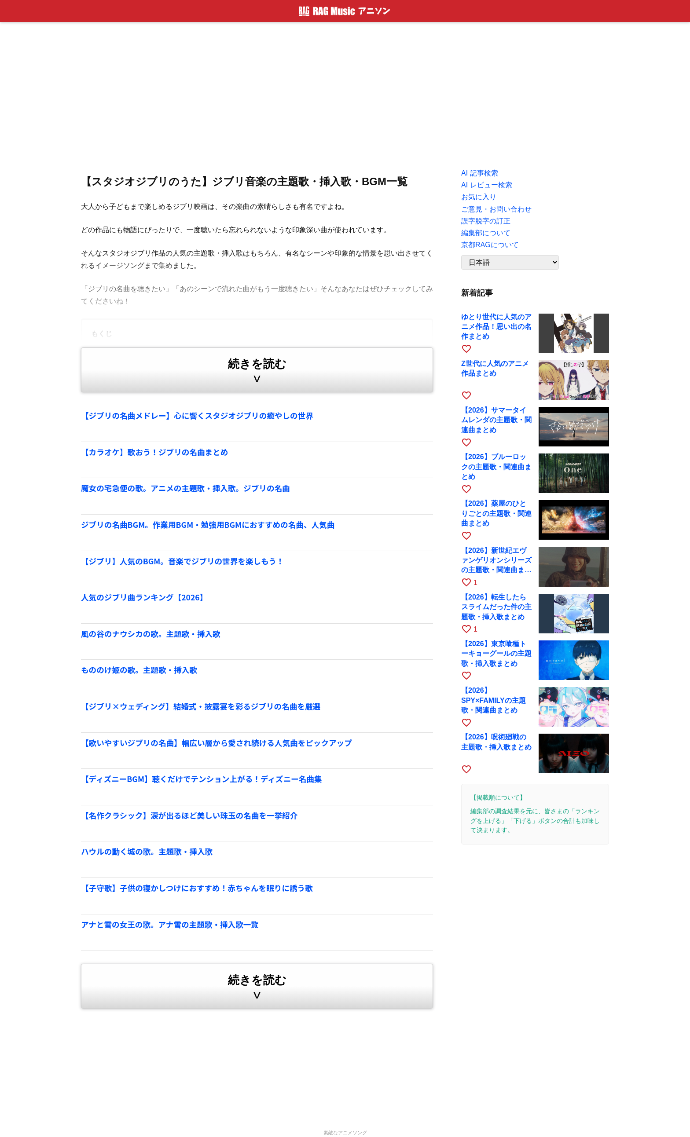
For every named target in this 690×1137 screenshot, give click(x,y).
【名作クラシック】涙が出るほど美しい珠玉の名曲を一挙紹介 (189, 815)
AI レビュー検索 (486, 185)
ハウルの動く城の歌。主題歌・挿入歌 (147, 851)
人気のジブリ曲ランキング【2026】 (144, 597)
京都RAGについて (490, 245)
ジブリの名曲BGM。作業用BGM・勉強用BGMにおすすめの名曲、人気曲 (207, 524)
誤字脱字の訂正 (485, 221)
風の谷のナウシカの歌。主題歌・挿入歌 (150, 633)
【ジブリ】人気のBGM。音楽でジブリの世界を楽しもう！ (182, 561)
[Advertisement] (345, 92)
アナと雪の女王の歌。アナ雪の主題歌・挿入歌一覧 (170, 924)
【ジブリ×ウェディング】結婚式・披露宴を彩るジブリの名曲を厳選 (200, 706)
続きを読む (257, 372)
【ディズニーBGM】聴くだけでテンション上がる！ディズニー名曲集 (201, 778)
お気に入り (478, 197)
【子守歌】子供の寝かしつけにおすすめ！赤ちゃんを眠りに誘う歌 (197, 887)
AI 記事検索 (479, 173)
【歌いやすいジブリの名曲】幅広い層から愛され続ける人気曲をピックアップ (216, 742)
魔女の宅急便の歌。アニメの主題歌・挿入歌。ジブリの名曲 (185, 488)
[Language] (510, 262)
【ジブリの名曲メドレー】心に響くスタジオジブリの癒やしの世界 (197, 415)
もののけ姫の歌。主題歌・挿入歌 (139, 669)
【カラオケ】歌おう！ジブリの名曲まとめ (154, 451)
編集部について (485, 233)
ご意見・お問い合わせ (496, 209)
